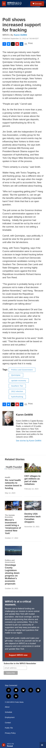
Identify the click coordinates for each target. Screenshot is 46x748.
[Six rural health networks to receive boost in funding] (13, 467)
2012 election (17, 391)
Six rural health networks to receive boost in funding (13, 484)
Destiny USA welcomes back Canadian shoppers (32, 518)
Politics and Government (22, 370)
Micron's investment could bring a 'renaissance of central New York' (13, 527)
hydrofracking (17, 397)
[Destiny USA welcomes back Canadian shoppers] (32, 505)
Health (7, 477)
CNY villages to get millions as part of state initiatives (32, 480)
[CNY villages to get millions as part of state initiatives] (32, 467)
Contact (8, 723)
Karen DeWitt (20, 35)
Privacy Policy (10, 733)
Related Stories (15, 459)
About (7, 707)
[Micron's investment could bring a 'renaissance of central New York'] (13, 505)
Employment (9, 717)
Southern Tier (17, 386)
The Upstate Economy (10, 516)
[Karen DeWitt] (7, 418)
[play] (3, 745)
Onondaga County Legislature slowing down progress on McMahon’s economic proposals (12, 574)
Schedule (8, 712)
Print (30, 43)
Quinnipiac (16, 375)
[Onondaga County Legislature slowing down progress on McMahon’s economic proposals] (13, 550)
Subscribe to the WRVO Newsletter (20, 663)
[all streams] (42, 745)
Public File (9, 728)
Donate (38, 4)
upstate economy (18, 381)
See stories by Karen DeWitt (28, 440)
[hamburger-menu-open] (4, 3)
